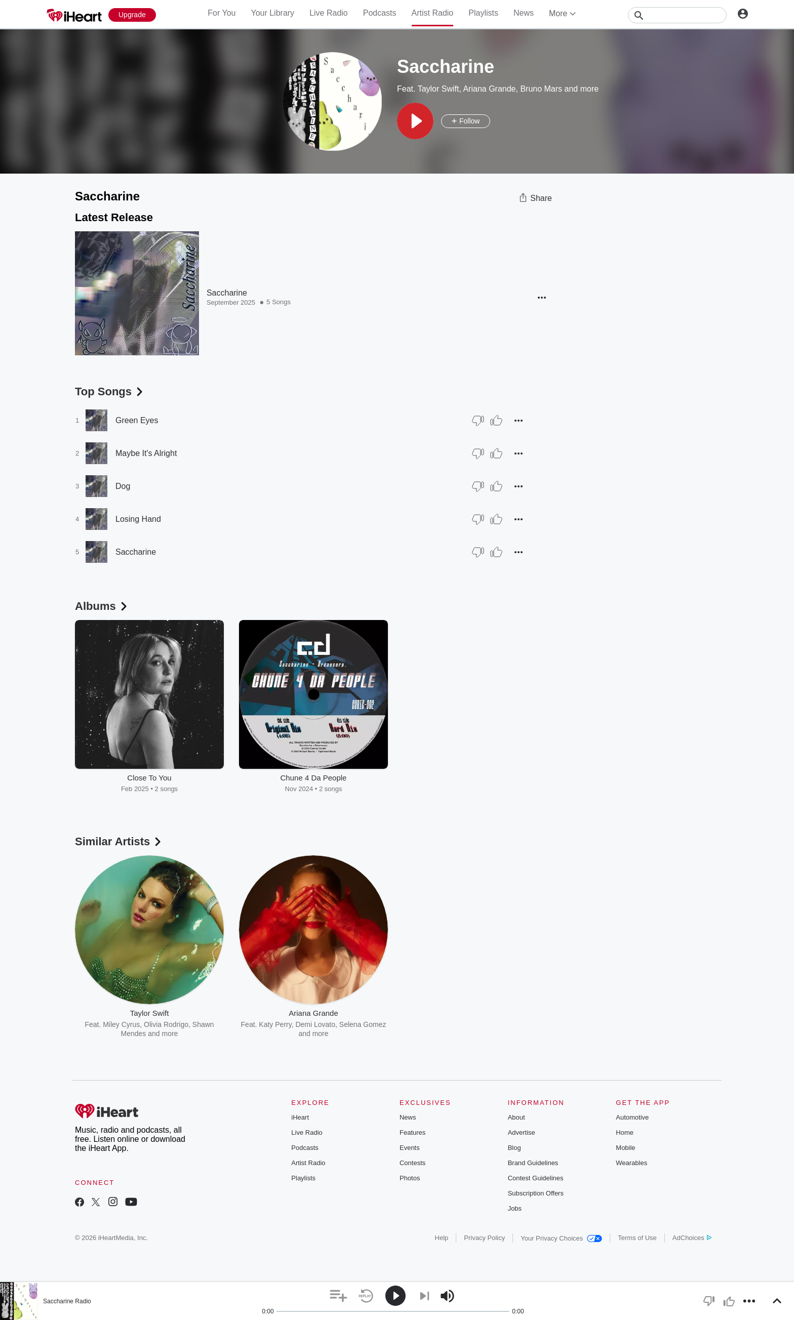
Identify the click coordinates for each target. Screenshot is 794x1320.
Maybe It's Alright (146, 453)
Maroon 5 (476, 1024)
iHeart (300, 1117)
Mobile (625, 1147)
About (516, 1117)
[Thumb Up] (496, 420)
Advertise (521, 1132)
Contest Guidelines (536, 1178)
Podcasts (379, 13)
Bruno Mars (541, 89)
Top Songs (110, 391)
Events (410, 1147)
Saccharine (227, 292)
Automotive (632, 1117)
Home (624, 1132)
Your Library (272, 13)
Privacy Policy (484, 1238)
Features (412, 1132)
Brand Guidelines (533, 1163)
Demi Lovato (315, 1024)
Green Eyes (136, 420)
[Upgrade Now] (132, 15)
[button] (415, 121)
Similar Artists (119, 841)
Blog (514, 1147)
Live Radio (328, 13)
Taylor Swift (438, 89)
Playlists (483, 13)
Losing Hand (138, 519)
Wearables (631, 1163)
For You (221, 13)
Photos (410, 1178)
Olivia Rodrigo (166, 1024)
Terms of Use (637, 1238)
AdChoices (691, 1238)
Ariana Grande (489, 89)
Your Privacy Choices (561, 1238)
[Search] (677, 15)
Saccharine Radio (67, 1301)
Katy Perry (275, 1024)
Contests (412, 1163)
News (523, 13)
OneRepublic (515, 1024)
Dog (122, 486)
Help (442, 1238)
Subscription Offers (536, 1193)
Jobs (515, 1208)
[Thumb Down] (478, 420)
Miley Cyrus (121, 1024)
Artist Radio (433, 13)
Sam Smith (440, 1024)
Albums (102, 606)
